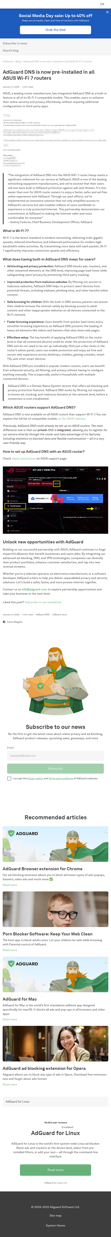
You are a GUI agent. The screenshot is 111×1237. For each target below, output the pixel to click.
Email (10, 747)
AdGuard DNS (42, 614)
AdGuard (8, 61)
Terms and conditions (61, 778)
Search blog (10, 50)
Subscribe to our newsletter (43, 602)
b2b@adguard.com (34, 589)
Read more (55, 1170)
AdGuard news (59, 614)
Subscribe (55, 769)
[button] (107, 12)
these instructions (24, 458)
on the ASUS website (71, 418)
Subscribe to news (15, 43)
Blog (18, 61)
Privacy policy (35, 778)
